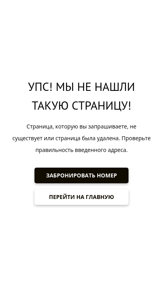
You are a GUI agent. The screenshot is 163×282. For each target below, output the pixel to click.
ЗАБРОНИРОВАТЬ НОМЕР (81, 175)
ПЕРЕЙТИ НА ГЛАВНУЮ (81, 197)
